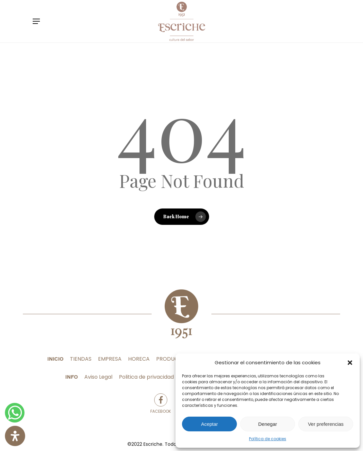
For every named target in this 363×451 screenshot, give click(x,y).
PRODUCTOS (172, 359)
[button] (350, 362)
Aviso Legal (98, 377)
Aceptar (209, 424)
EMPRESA (110, 359)
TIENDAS (80, 359)
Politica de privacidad (146, 377)
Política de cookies (267, 439)
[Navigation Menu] (36, 21)
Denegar (267, 424)
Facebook (160, 403)
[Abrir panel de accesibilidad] (15, 436)
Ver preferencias (325, 424)
